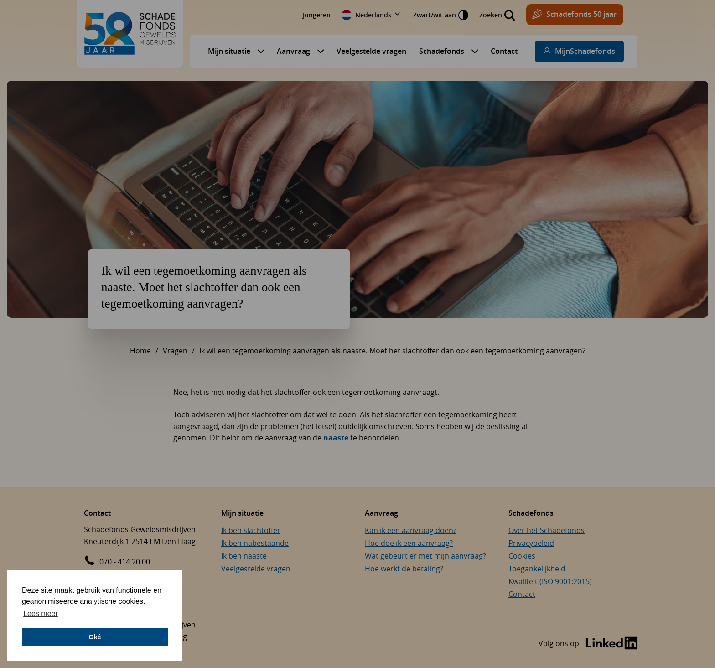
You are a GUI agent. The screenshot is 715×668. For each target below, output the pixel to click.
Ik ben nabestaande (255, 543)
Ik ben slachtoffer (250, 530)
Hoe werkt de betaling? (404, 569)
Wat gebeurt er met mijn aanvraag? (425, 556)
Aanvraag (293, 51)
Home (140, 351)
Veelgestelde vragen (371, 51)
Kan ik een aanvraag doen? (410, 530)
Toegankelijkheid (536, 569)
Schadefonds (441, 51)
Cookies (521, 556)
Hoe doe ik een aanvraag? (409, 543)
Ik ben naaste (244, 556)
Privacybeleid (531, 543)
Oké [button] (94, 637)
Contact (504, 51)
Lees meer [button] (40, 613)
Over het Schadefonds (546, 530)
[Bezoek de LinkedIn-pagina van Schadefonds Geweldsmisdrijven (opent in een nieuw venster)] (588, 643)
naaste (335, 438)
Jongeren (317, 14)
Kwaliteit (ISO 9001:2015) (550, 581)
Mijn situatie (229, 51)
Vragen (175, 351)
